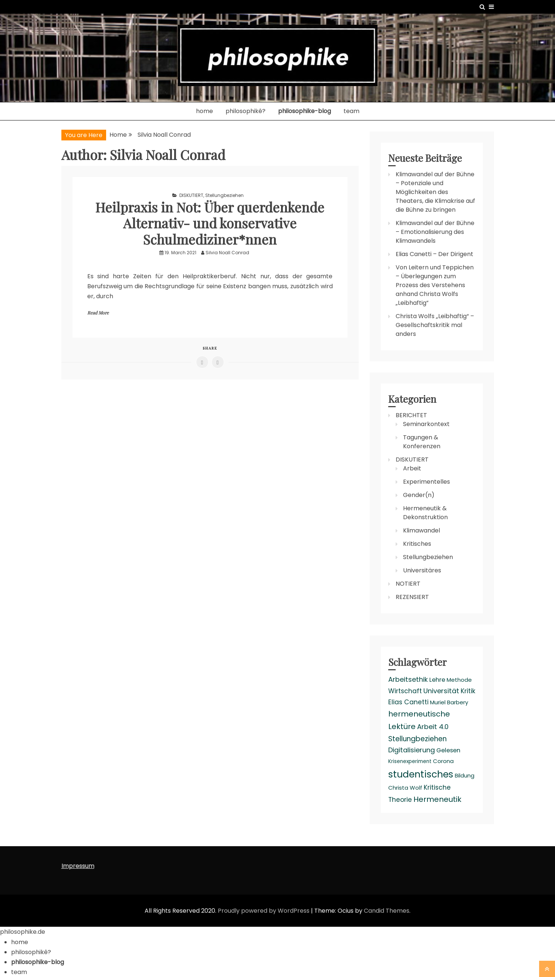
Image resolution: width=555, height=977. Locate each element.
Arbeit (412, 468)
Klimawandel (421, 530)
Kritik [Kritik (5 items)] (468, 691)
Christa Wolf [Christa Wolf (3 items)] (405, 788)
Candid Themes (386, 910)
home (204, 111)
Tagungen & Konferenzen (421, 441)
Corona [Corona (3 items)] (443, 761)
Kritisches (417, 543)
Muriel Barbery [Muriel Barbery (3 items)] (449, 702)
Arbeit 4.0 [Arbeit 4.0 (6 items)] (433, 726)
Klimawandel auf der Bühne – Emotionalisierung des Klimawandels (435, 232)
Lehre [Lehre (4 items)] (437, 679)
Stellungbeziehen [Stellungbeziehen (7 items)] (417, 739)
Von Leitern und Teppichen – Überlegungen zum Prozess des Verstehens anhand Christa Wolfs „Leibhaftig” (435, 285)
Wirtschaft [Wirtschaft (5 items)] (405, 691)
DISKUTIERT (191, 195)
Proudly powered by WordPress (264, 910)
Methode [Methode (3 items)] (459, 680)
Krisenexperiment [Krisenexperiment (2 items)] (410, 761)
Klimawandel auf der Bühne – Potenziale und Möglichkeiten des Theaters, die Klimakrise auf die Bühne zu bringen (435, 192)
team (351, 111)
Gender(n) (418, 495)
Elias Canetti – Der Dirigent (434, 254)
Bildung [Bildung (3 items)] (464, 775)
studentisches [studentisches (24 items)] (420, 774)
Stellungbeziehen (224, 195)
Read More (98, 313)
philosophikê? (245, 111)
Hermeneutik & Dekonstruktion (425, 512)
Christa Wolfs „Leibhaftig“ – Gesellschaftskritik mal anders (435, 325)
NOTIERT (408, 583)
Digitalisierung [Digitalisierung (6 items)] (411, 750)
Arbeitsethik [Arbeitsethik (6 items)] (408, 679)
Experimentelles (426, 481)
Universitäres (422, 570)
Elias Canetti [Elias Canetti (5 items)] (408, 702)
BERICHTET (411, 415)
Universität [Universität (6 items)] (441, 690)
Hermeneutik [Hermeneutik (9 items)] (437, 799)
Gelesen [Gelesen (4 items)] (448, 750)
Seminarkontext (426, 424)
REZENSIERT (412, 597)
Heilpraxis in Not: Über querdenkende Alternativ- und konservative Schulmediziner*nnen (210, 223)
